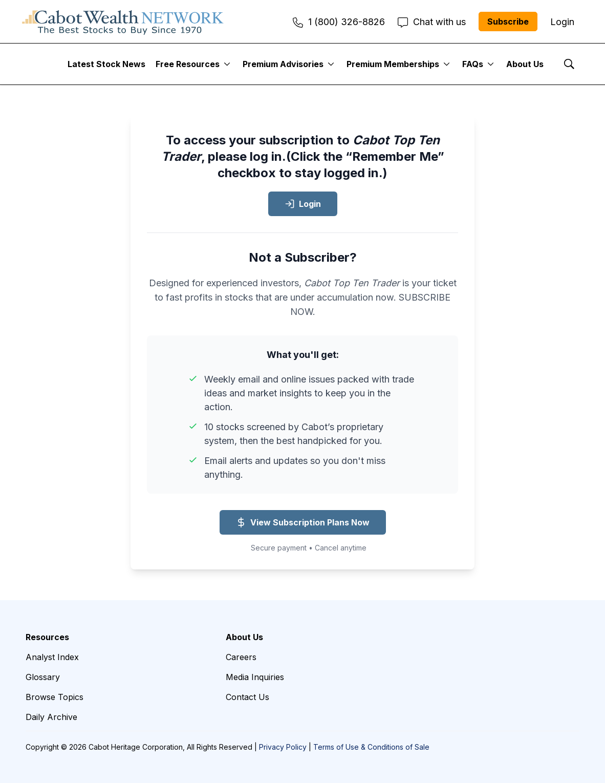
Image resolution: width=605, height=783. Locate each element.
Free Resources (188, 64)
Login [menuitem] (562, 21)
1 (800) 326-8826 (339, 21)
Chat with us (432, 21)
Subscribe (508, 21)
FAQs (472, 64)
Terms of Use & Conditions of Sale (371, 747)
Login (303, 204)
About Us (525, 64)
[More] (227, 64)
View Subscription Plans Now (303, 522)
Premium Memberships (393, 64)
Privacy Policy (283, 747)
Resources (47, 637)
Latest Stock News (106, 64)
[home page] (122, 21)
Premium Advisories (283, 64)
